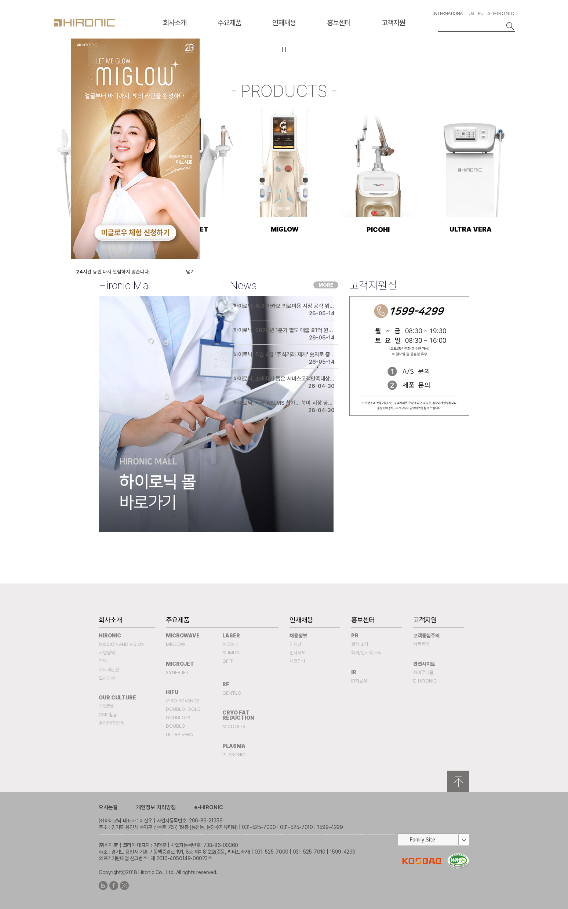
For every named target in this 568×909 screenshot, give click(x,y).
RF (225, 684)
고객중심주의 (426, 636)
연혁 (103, 661)
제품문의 (421, 644)
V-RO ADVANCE (182, 700)
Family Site (422, 840)
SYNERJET (177, 672)
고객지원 (393, 22)
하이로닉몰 (423, 672)
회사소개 (174, 22)
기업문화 (107, 706)
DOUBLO (175, 726)
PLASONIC (233, 754)
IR (353, 672)
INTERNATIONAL (449, 13)
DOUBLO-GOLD (183, 709)
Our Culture (117, 698)
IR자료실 (359, 681)
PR (354, 636)
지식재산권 (109, 669)
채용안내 (298, 661)
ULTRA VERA (179, 734)
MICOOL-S (233, 726)
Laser (231, 636)
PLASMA (233, 746)
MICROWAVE (183, 636)
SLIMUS (230, 652)
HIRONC (84, 23)
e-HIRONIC (500, 13)
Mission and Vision (122, 644)
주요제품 (229, 22)
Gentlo (231, 693)
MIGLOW (175, 644)
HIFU (172, 692)
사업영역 (107, 652)
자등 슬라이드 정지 (284, 49)
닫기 (190, 271)
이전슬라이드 (60, 53)
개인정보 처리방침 (156, 807)
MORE (325, 285)
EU (480, 13)
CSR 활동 (108, 714)
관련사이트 (424, 664)
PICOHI (230, 644)
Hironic (110, 636)
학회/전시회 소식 (366, 652)
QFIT (227, 661)
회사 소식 (359, 644)
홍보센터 (338, 22)
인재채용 (284, 22)
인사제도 (298, 652)
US (471, 13)
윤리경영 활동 (111, 723)
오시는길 (107, 678)
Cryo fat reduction (238, 715)
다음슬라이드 (507, 53)
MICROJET (180, 664)
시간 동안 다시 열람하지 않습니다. (113, 271)
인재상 (296, 644)
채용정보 (298, 636)
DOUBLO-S (178, 717)
